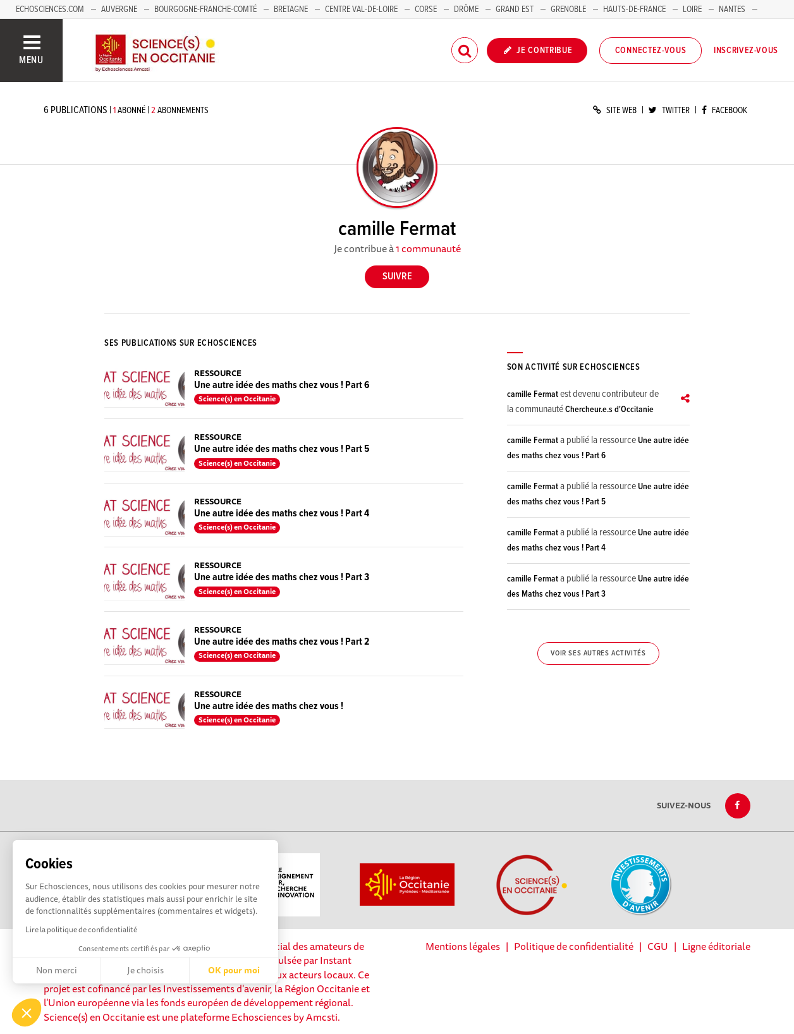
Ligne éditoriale (716, 946)
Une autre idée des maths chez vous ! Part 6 (281, 385)
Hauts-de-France (634, 9)
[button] (26, 1012)
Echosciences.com (50, 9)
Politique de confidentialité (573, 946)
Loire (692, 9)
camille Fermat (532, 394)
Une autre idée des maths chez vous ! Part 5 (281, 449)
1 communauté (428, 248)
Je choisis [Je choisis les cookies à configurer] (145, 970)
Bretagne (291, 9)
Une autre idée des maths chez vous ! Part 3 (281, 577)
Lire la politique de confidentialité (81, 929)
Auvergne (119, 9)
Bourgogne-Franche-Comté (205, 9)
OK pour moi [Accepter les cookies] (234, 970)
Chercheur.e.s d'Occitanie (609, 409)
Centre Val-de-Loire (361, 9)
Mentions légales (462, 946)
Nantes (732, 9)
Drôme (466, 9)
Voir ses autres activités (598, 653)
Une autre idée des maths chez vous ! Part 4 (281, 513)
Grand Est (515, 9)
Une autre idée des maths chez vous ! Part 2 (281, 641)
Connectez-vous (651, 50)
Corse (426, 9)
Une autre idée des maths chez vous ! (268, 706)
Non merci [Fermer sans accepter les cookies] (56, 970)
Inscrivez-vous (746, 50)
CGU (657, 946)
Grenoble (569, 9)
